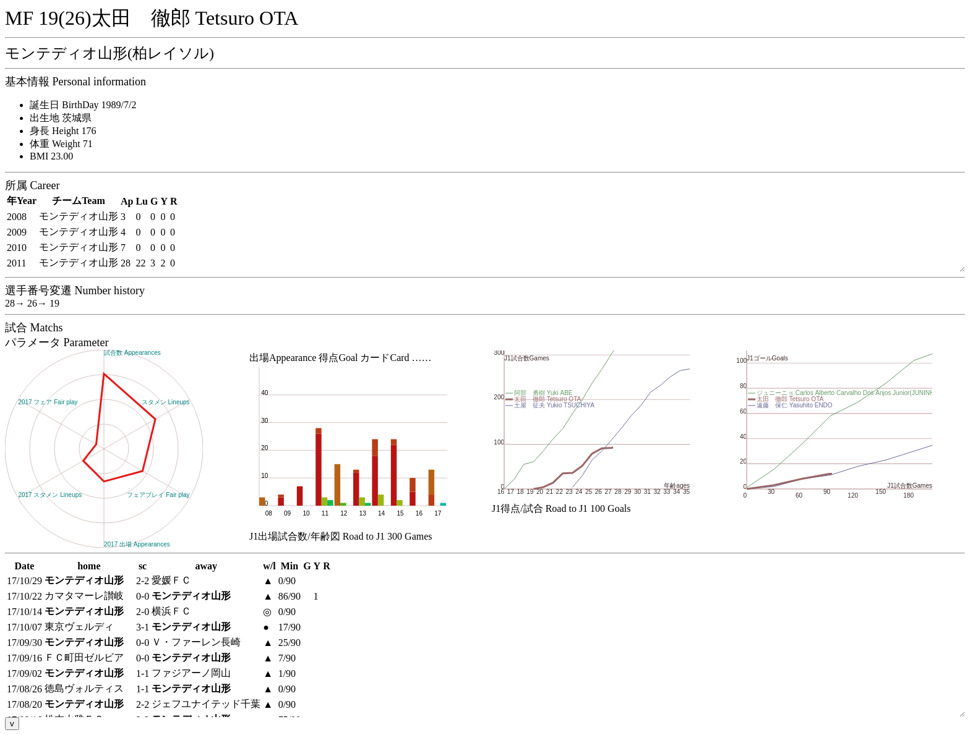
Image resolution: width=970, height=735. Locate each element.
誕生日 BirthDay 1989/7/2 (83, 105)
